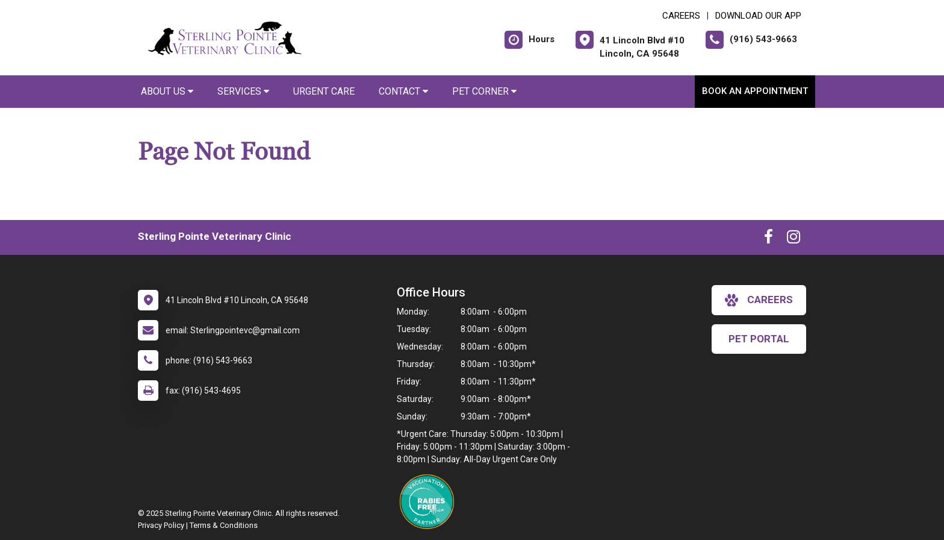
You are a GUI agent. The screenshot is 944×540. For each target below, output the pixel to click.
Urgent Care (324, 91)
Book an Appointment (755, 91)
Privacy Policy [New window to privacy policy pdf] (161, 525)
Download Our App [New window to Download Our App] (758, 15)
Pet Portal (758, 339)
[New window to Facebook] (768, 239)
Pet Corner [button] (484, 91)
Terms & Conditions (224, 525)
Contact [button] (403, 91)
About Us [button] (167, 91)
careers (759, 300)
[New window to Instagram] (793, 239)
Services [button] (243, 91)
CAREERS (681, 15)
